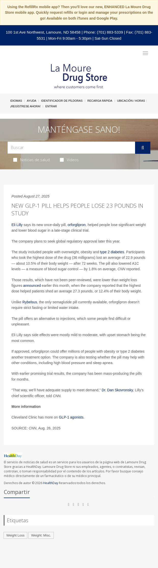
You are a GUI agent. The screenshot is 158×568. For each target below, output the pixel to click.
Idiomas (16, 100)
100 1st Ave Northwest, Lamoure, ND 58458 (43, 32)
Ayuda (31, 100)
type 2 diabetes (112, 252)
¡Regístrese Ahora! (25, 106)
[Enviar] (142, 148)
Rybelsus (29, 302)
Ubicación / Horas (131, 100)
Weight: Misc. (41, 535)
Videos (69, 159)
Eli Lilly (17, 225)
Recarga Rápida (99, 100)
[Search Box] (71, 148)
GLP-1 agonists (71, 417)
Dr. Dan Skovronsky (117, 390)
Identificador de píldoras (62, 100)
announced (32, 285)
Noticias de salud (31, 159)
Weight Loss (15, 535)
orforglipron (77, 225)
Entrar (51, 106)
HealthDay (50, 483)
